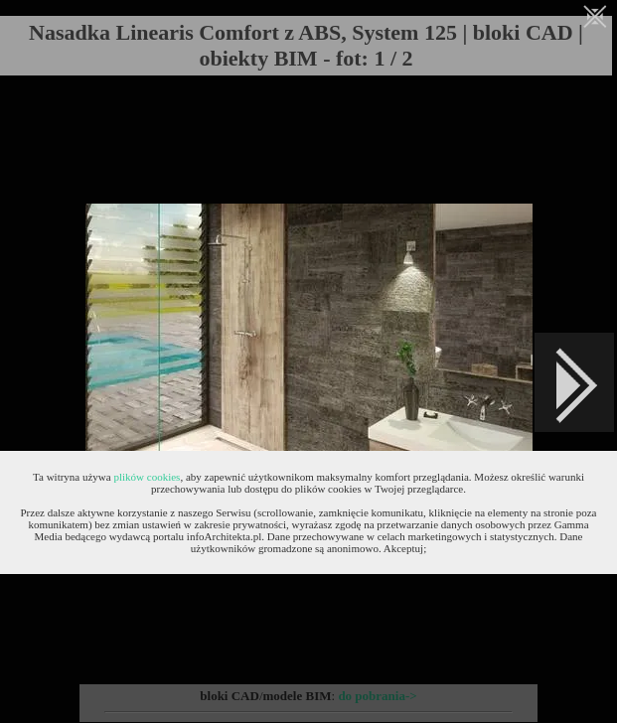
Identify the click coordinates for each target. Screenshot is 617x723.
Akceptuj (403, 548)
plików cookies (146, 477)
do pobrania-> (377, 695)
